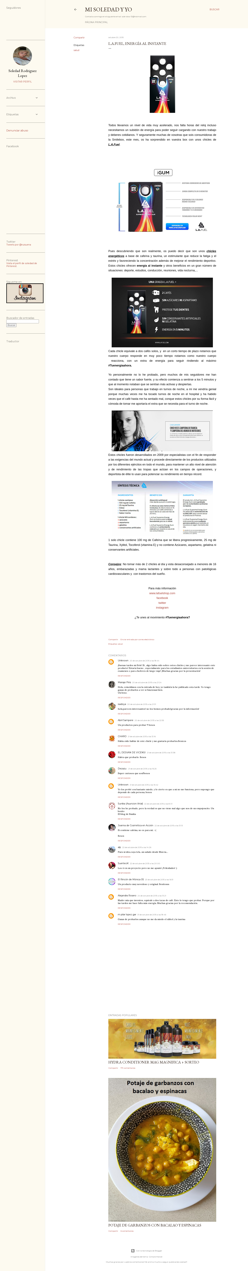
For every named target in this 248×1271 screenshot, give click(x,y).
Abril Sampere (125, 720)
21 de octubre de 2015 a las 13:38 (161, 752)
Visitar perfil (22, 81)
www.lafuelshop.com (162, 593)
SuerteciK (123, 863)
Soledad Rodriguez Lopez (22, 73)
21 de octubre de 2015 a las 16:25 (142, 768)
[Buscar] (214, 9)
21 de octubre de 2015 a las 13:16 (142, 736)
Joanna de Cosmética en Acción (135, 825)
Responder (124, 676)
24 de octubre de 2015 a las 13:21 (152, 895)
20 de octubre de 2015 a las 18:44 (144, 660)
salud (76, 50)
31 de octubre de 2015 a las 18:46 (151, 914)
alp (119, 847)
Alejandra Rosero (127, 895)
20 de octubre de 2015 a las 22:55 (149, 720)
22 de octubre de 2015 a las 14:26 (136, 847)
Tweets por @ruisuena (18, 244)
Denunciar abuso (17, 130)
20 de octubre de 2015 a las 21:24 (146, 682)
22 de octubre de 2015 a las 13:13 (169, 825)
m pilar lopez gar (127, 914)
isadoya (122, 704)
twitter (162, 602)
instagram (162, 607)
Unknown (123, 660)
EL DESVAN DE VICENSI (132, 752)
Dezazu (122, 768)
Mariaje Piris (124, 682)
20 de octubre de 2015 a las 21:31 (141, 704)
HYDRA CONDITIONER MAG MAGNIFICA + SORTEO (153, 1062)
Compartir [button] (79, 37)
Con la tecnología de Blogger (146, 1251)
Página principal (96, 22)
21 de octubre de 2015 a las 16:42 (144, 785)
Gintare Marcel (155, 1257)
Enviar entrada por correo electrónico (137, 639)
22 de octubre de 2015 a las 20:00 (145, 863)
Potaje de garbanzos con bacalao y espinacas (154, 1225)
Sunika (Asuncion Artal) (130, 803)
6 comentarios (127, 1231)
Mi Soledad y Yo (108, 9)
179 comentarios (128, 1068)
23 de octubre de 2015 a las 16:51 (159, 879)
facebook (162, 598)
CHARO (122, 736)
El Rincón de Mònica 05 (131, 879)
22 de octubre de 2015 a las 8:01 (158, 804)
